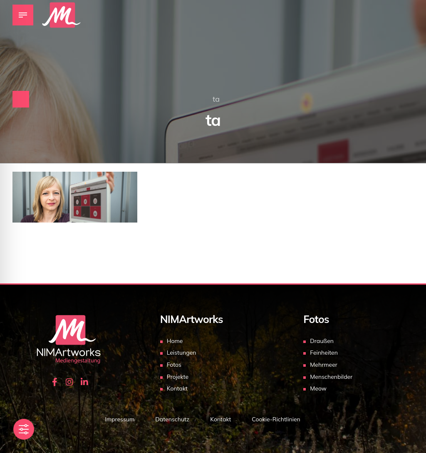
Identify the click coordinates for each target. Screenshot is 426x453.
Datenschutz (172, 419)
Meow (318, 388)
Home (175, 341)
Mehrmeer (323, 364)
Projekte (177, 376)
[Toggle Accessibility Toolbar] (23, 429)
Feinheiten (324, 352)
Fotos (174, 364)
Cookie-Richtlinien (276, 419)
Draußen (322, 341)
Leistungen (181, 352)
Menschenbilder (331, 376)
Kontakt (177, 388)
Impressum (119, 419)
